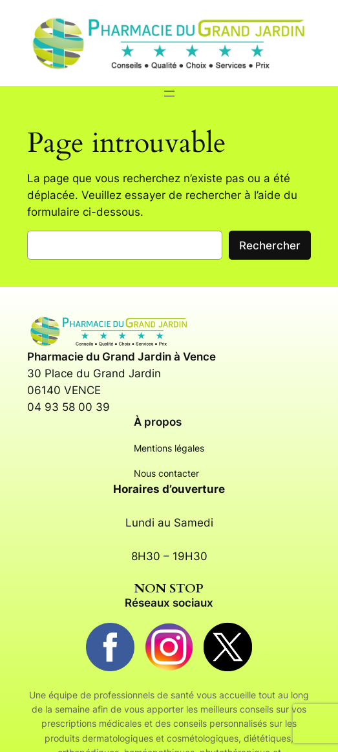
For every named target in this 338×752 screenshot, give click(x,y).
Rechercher (270, 245)
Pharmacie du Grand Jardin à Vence (121, 356)
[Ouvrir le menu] (169, 93)
